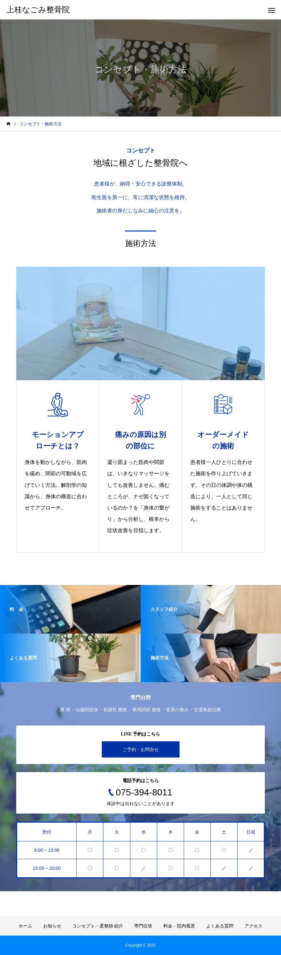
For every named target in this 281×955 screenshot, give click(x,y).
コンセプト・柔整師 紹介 (97, 925)
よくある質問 (219, 925)
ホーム (25, 925)
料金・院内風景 (179, 925)
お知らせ (52, 925)
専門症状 (143, 925)
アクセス (253, 925)
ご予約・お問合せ (141, 749)
